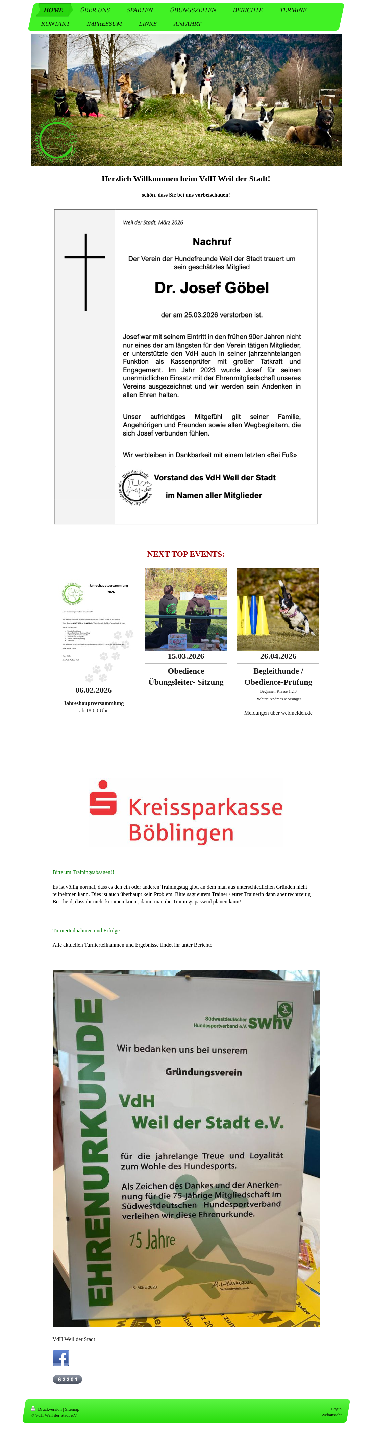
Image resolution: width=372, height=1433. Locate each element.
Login (336, 1408)
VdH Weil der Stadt (74, 1339)
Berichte (203, 945)
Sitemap (72, 1409)
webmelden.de (297, 713)
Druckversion (47, 1409)
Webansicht (331, 1414)
